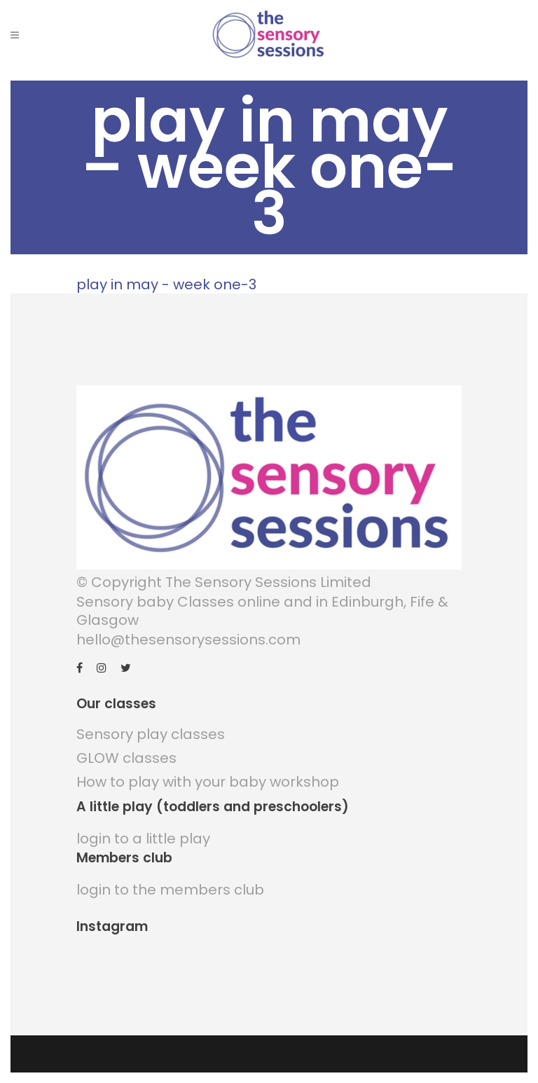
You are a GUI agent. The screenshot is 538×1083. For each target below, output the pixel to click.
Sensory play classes (150, 734)
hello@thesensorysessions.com (188, 639)
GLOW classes (126, 758)
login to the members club (170, 889)
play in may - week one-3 (166, 284)
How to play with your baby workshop (207, 782)
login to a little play (143, 838)
